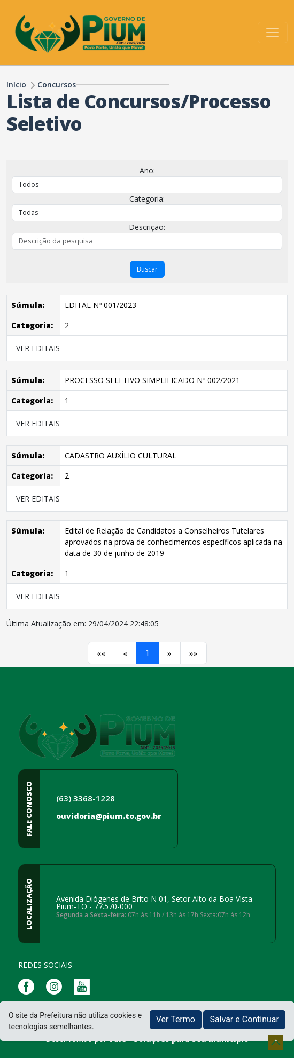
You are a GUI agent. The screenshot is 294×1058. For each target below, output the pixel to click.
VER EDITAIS (38, 348)
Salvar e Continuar (244, 1019)
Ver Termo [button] (175, 1019)
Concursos (56, 84)
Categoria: (147, 199)
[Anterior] (101, 653)
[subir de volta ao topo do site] (275, 1042)
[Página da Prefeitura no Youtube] (84, 986)
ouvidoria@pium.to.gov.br (108, 816)
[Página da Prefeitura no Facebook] (29, 986)
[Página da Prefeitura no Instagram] (56, 986)
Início (16, 84)
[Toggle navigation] (273, 32)
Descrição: (147, 227)
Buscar (147, 269)
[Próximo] (169, 653)
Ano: (147, 170)
